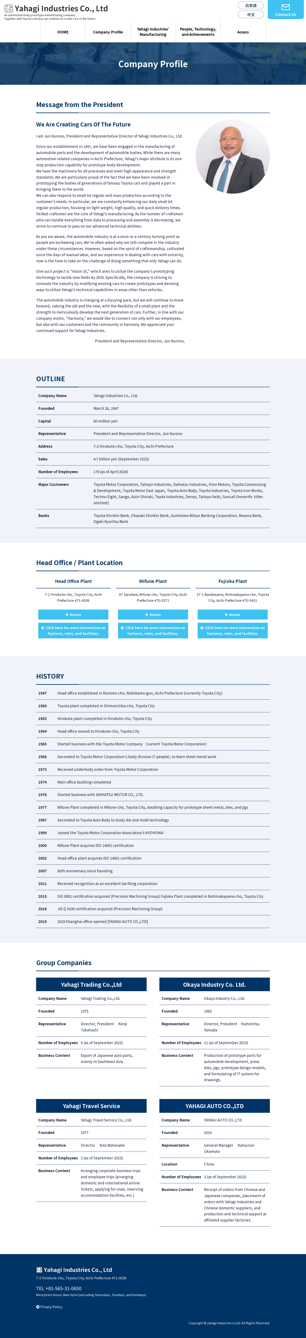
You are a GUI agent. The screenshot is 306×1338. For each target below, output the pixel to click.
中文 (251, 14)
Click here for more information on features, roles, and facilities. (73, 630)
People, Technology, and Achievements (198, 31)
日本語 (251, 5)
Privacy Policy (49, 1306)
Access (243, 32)
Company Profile (108, 32)
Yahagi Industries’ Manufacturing (153, 31)
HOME (63, 32)
